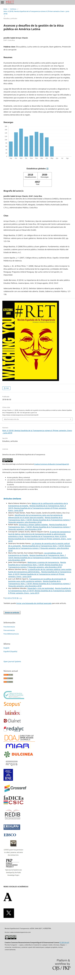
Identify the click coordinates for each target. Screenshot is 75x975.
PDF (7, 388)
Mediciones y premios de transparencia (43, 562)
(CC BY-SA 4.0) (64, 942)
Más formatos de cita (11, 419)
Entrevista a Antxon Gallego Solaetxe (33, 524)
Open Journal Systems (12, 661)
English (6, 648)
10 (17, 598)
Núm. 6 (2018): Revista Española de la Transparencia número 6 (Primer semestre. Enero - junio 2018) (36, 12)
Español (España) (10, 651)
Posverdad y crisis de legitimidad (40, 588)
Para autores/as (9, 630)
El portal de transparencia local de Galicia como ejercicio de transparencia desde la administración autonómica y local (39, 534)
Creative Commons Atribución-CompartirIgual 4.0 (51, 464)
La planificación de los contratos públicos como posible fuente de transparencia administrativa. (39, 570)
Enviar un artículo (12, 612)
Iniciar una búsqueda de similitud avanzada (33, 603)
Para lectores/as (9, 627)
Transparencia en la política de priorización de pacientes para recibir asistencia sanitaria (37, 580)
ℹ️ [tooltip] (47, 169)
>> (21, 598)
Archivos (13, 9)
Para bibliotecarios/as (11, 634)
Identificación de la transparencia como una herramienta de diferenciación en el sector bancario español (35, 516)
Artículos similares (12, 498)
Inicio (5, 9)
